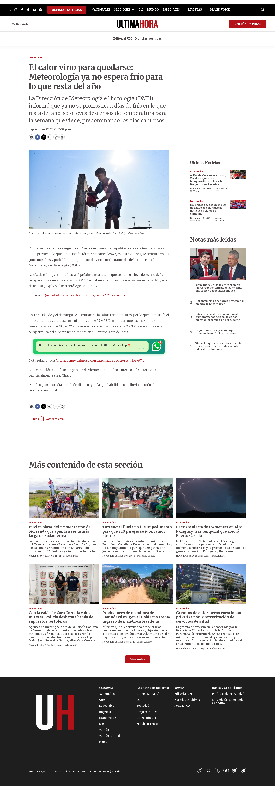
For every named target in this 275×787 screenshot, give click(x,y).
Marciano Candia (146, 556)
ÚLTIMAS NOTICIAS (67, 10)
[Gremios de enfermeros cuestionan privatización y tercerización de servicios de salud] (211, 585)
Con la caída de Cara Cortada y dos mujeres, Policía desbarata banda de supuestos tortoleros (61, 618)
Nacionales (35, 57)
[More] (133, 9)
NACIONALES (101, 9)
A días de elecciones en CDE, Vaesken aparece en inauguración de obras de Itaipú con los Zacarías (208, 180)
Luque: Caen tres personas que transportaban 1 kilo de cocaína (215, 332)
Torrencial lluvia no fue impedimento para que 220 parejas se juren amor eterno (137, 532)
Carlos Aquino (144, 642)
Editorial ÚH (122, 38)
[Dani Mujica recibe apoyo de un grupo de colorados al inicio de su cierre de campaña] (238, 204)
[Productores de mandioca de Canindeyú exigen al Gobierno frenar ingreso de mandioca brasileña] (137, 585)
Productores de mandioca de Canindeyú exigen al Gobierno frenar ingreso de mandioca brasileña (136, 618)
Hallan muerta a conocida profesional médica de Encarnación (219, 303)
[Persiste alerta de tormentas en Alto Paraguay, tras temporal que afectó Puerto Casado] (211, 499)
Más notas (137, 660)
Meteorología (55, 419)
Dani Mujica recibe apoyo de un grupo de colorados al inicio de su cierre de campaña (208, 209)
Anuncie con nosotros (153, 688)
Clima (35, 419)
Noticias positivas (148, 38)
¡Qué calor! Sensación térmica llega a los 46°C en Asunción (87, 295)
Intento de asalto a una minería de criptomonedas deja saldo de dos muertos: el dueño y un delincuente (217, 317)
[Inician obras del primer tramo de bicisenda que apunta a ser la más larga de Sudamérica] (64, 499)
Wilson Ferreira (219, 219)
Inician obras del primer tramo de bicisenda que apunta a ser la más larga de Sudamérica (59, 532)
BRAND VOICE (220, 9)
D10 (140, 9)
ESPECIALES (171, 9)
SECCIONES (122, 9)
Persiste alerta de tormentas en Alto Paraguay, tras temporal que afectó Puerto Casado (209, 532)
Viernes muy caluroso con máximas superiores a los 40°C (100, 361)
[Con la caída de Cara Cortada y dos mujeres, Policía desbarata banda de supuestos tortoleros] (64, 585)
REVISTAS (195, 9)
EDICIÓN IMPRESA (248, 24)
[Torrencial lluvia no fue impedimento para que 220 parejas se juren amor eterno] (137, 499)
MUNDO (153, 9)
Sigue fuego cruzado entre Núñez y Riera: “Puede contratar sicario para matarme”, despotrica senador (218, 288)
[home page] (137, 23)
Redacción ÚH (221, 189)
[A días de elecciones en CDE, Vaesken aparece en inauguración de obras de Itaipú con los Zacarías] (238, 174)
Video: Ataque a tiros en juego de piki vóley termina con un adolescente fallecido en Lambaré (218, 346)
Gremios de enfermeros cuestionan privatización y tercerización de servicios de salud (208, 618)
